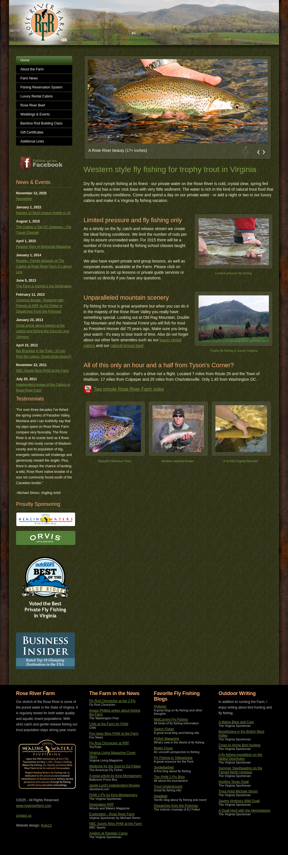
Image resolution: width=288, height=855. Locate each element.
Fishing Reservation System (41, 87)
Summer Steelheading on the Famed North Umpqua (240, 770)
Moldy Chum (163, 748)
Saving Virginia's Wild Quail (239, 801)
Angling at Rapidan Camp (108, 833)
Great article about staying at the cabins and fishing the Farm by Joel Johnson (42, 331)
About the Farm (32, 69)
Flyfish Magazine (166, 739)
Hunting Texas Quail (234, 782)
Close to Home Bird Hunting (239, 745)
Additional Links (32, 141)
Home (25, 60)
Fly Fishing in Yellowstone (173, 758)
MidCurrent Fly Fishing (171, 720)
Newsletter (24, 199)
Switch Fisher (164, 729)
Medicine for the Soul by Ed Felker (115, 766)
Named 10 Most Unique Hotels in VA (43, 213)
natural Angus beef (127, 345)
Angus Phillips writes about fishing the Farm (114, 712)
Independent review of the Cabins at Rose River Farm (43, 387)
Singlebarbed (164, 767)
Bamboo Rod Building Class (41, 123)
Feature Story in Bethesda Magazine (43, 247)
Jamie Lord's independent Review (114, 785)
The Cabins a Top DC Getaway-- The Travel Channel (43, 230)
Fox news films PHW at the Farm (113, 734)
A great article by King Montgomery (115, 776)
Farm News (29, 78)
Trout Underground (168, 787)
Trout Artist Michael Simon (238, 791)
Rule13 (46, 825)
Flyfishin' (160, 707)
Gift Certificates (32, 132)
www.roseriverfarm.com (33, 806)
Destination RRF (101, 805)
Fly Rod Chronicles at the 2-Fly (112, 701)
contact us (24, 816)
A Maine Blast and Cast (236, 722)
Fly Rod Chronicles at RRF (109, 743)
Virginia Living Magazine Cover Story (112, 755)
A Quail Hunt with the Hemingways (244, 810)
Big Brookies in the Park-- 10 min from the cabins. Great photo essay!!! (43, 354)
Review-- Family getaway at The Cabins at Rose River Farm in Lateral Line (43, 266)
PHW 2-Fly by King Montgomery (113, 795)
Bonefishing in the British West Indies (241, 734)
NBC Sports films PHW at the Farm (42, 371)
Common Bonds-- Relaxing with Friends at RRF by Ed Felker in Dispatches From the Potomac (40, 305)
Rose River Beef (33, 105)
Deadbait (160, 796)
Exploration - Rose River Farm (111, 814)
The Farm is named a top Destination (43, 286)
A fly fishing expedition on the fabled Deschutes (240, 757)
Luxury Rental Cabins (37, 96)
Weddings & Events (35, 114)
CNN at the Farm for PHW (108, 724)
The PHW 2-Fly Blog (169, 777)
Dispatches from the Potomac (176, 806)
